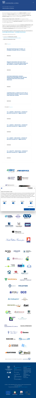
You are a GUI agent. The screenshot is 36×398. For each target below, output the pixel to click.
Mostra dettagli (30, 206)
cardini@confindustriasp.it (20, 32)
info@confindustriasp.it (18, 376)
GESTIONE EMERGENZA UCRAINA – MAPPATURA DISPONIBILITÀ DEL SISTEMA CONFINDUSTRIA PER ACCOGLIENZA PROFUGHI (17, 78)
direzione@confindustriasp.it (8, 32)
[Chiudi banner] (34, 188)
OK (29, 209)
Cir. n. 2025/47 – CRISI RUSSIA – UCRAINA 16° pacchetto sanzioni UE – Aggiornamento (17, 139)
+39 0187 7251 (17, 374)
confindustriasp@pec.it (18, 379)
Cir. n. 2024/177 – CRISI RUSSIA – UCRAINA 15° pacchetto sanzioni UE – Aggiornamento (17, 152)
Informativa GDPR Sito (27, 368)
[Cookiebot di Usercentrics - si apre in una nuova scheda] (28, 188)
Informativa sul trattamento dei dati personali (26, 375)
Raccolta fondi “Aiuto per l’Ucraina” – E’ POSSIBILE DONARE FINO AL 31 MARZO (16, 50)
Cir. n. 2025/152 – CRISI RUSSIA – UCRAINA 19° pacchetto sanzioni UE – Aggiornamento (17, 113)
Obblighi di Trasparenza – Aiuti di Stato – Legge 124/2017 (27, 372)
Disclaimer (25, 367)
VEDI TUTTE (8, 44)
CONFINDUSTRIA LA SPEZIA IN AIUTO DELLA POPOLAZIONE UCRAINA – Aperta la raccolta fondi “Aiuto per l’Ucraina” (17, 94)
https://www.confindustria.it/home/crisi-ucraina (12, 38)
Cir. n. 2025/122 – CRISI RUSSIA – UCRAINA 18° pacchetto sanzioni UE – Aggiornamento (17, 126)
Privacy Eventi (25, 377)
